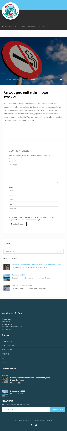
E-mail (11, 196)
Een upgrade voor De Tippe (22, 285)
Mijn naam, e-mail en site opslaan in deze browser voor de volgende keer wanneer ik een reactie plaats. (31, 218)
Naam (11, 187)
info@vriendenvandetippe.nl (12, 327)
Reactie (12, 161)
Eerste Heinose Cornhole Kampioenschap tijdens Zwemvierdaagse (36, 264)
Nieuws (33, 79)
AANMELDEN (58, 409)
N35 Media (48, 420)
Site (10, 205)
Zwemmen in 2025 (18, 275)
